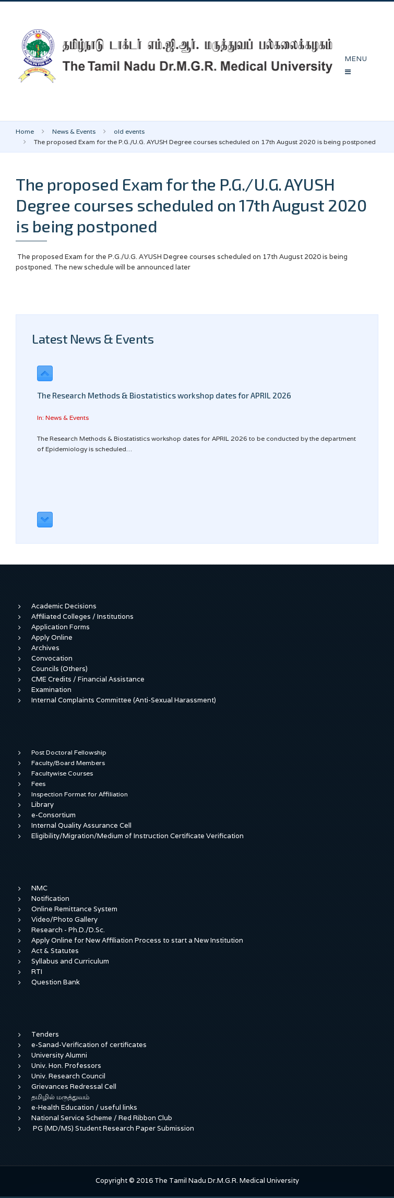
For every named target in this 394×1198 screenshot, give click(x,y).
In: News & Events (63, 417)
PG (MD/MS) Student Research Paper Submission (113, 1128)
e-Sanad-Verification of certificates (89, 1044)
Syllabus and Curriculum (70, 961)
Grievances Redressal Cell (73, 1086)
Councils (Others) (59, 668)
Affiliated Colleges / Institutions (82, 616)
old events (129, 131)
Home (25, 131)
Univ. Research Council (68, 1076)
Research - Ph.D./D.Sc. (68, 929)
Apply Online (52, 637)
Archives (45, 647)
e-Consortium (53, 815)
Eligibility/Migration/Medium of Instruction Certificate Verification (137, 835)
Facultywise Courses (62, 773)
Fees (38, 784)
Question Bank (55, 982)
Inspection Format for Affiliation (79, 794)
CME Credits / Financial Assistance (88, 679)
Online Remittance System (74, 909)
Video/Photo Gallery (64, 919)
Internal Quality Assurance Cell (81, 825)
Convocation (52, 658)
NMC (39, 888)
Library (42, 804)
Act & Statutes (55, 950)
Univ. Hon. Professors (66, 1065)
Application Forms (60, 627)
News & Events (73, 131)
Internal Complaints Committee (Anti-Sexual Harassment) (123, 700)
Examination (51, 689)
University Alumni (59, 1055)
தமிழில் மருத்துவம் (60, 1097)
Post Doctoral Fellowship (68, 752)
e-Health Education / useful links (84, 1107)
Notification (50, 898)
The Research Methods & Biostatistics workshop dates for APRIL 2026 (164, 395)
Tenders (45, 1034)
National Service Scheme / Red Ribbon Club (101, 1117)
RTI (36, 971)
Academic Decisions (64, 606)
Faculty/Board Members (68, 763)
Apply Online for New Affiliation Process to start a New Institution (138, 940)
